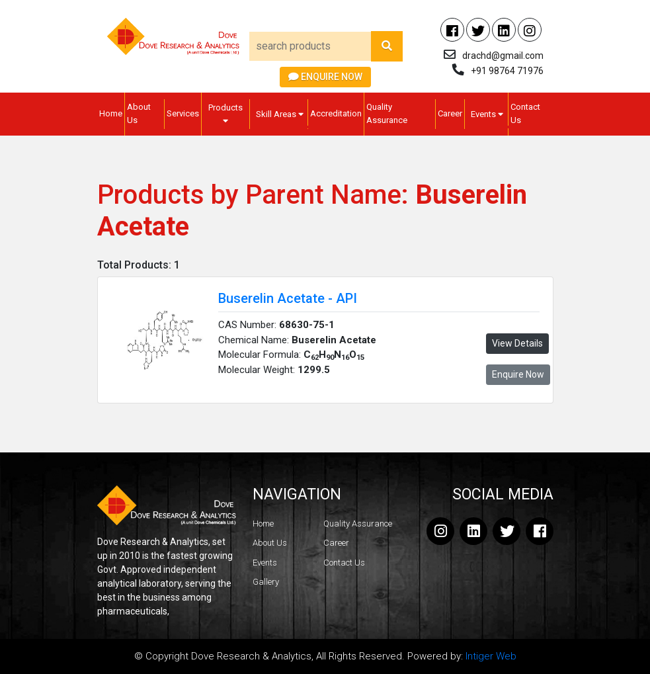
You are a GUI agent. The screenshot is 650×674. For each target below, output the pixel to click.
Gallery (266, 582)
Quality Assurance (386, 113)
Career (450, 113)
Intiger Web (491, 656)
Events (487, 114)
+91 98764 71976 (507, 70)
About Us (139, 113)
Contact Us (525, 113)
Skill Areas (280, 114)
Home (110, 113)
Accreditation (336, 113)
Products (225, 114)
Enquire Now (325, 76)
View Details (517, 343)
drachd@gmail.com (503, 55)
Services (183, 113)
